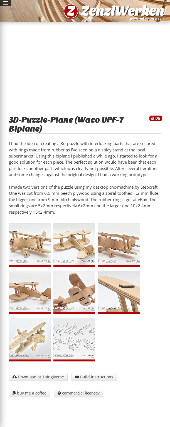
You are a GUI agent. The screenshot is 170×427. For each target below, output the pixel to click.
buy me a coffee (29, 393)
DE (157, 118)
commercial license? (79, 393)
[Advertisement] (85, 68)
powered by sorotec (146, 18)
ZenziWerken (122, 11)
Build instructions (94, 376)
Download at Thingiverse (38, 376)
